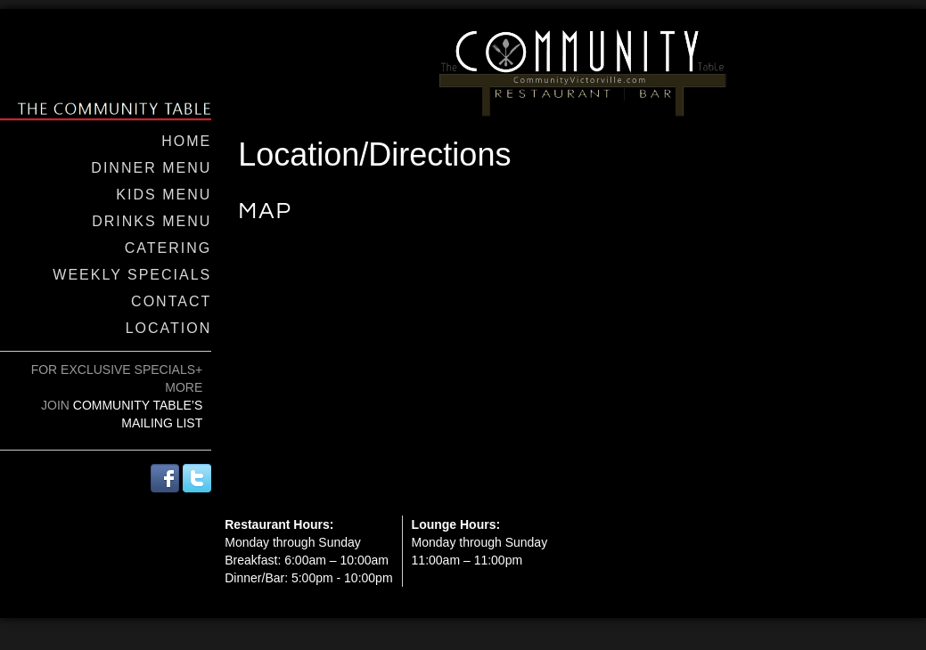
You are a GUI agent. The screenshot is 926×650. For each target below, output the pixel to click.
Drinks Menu (151, 221)
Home (186, 141)
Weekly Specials (132, 274)
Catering (168, 248)
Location (169, 328)
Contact (171, 301)
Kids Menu (163, 194)
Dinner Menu (151, 167)
